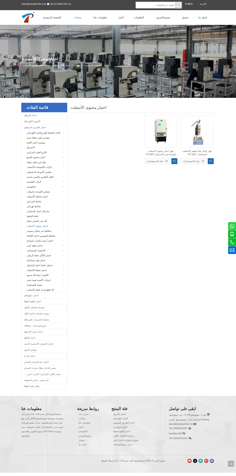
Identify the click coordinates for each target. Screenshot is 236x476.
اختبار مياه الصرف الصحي (36, 362)
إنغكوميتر (31, 186)
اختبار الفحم (29, 337)
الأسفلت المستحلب (36, 250)
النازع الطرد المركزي (37, 152)
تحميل (82, 440)
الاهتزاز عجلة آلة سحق (38, 275)
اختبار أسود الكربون (33, 331)
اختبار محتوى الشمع (36, 157)
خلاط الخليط (33, 216)
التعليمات (83, 431)
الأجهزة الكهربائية (32, 121)
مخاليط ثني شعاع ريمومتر (39, 231)
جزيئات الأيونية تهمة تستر (39, 280)
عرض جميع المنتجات (123, 444)
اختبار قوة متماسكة (36, 260)
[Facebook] (212, 461)
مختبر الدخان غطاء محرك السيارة (40, 368)
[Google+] (206, 461)
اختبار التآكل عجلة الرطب (39, 255)
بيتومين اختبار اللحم (36, 142)
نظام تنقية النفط (32, 386)
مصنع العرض (85, 435)
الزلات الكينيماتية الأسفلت (39, 167)
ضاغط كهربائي (34, 206)
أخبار (81, 427)
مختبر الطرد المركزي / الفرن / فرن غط (42, 374)
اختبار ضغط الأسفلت (37, 270)
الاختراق (31, 147)
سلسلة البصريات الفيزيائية (36, 319)
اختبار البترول (30, 115)
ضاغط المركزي (34, 201)
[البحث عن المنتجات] (156, 5)
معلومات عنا (84, 422)
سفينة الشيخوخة (34, 285)
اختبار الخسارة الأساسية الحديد (38, 343)
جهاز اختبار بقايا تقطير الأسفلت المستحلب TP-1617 (197, 153)
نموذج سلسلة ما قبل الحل (36, 313)
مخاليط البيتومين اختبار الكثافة (41, 235)
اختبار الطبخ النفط (32, 301)
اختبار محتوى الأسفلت (37, 226)
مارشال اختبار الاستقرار (38, 211)
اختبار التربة (29, 356)
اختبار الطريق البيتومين (35, 127)
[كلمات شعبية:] (179, 5)
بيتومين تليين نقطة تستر (38, 137)
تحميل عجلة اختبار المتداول (40, 265)
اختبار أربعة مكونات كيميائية (40, 240)
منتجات (82, 418)
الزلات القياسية (34, 181)
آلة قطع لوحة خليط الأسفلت (40, 289)
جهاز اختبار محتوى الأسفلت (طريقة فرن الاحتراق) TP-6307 (161, 153)
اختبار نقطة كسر (35, 245)
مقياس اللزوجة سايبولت (38, 191)
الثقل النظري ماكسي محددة (40, 177)
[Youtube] (189, 461)
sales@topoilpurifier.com (33, 4)
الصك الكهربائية (120, 418)
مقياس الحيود (30, 350)
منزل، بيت (84, 414)
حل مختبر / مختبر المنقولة (36, 380)
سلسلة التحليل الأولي (34, 307)
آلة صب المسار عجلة (37, 221)
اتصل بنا (82, 444)
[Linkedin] (201, 461)
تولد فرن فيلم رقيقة (36, 162)
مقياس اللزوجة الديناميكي (39, 172)
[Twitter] (195, 461)
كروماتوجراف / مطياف (35, 325)
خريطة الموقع (108, 460)
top (231, 464)
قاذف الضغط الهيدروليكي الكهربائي (43, 132)
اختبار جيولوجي (31, 295)
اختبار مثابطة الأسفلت (37, 196)
